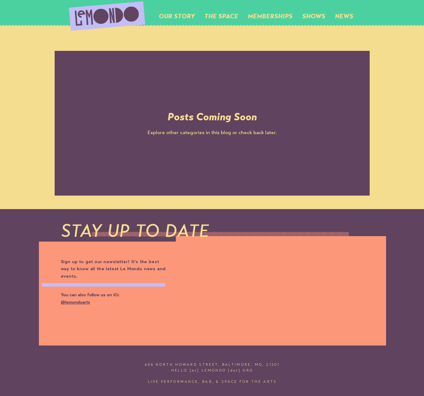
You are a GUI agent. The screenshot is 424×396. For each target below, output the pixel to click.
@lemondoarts (75, 302)
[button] (221, 16)
